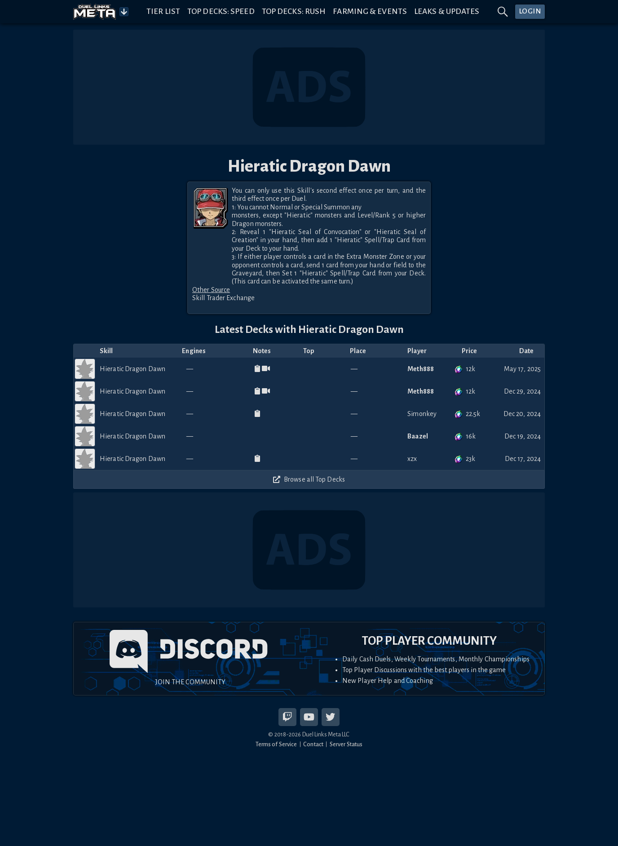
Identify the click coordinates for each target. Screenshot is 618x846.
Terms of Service (276, 744)
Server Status (346, 744)
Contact (313, 744)
